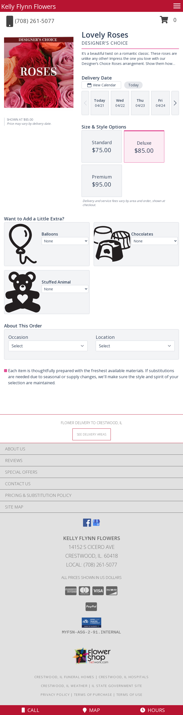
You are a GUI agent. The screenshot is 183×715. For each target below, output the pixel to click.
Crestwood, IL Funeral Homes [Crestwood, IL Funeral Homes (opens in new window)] (64, 677)
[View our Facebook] (87, 525)
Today (133, 85)
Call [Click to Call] (30, 710)
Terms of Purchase (93, 694)
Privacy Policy (55, 694)
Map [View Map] (91, 710)
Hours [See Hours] (152, 710)
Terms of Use (129, 694)
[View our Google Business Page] (96, 525)
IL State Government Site (117, 685)
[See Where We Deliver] (91, 434)
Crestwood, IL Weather (64, 685)
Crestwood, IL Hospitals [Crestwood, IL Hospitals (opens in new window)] (124, 677)
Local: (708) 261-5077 (91, 564)
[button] (168, 21)
